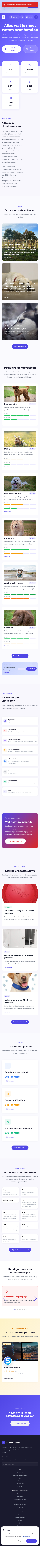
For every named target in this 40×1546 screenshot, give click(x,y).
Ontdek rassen (20, 1423)
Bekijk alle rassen (10, 49)
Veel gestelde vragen (20, 1475)
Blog (20, 1478)
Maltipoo (20, 1496)
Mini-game (20, 1486)
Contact (20, 1473)
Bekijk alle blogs (20, 346)
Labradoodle (20, 1494)
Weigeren (21, 1541)
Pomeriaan (20, 1502)
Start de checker (15, 841)
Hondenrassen (20, 1515)
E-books (20, 1520)
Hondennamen (20, 1518)
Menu (29, 17)
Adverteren (33, 6)
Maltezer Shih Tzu (20, 1499)
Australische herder (20, 1505)
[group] (20, 242)
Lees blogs (30, 49)
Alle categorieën (20, 1148)
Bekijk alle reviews (20, 1022)
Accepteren (31, 1541)
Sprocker (20, 1507)
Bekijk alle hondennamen (20, 1250)
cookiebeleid (27, 1536)
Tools (20, 1481)
